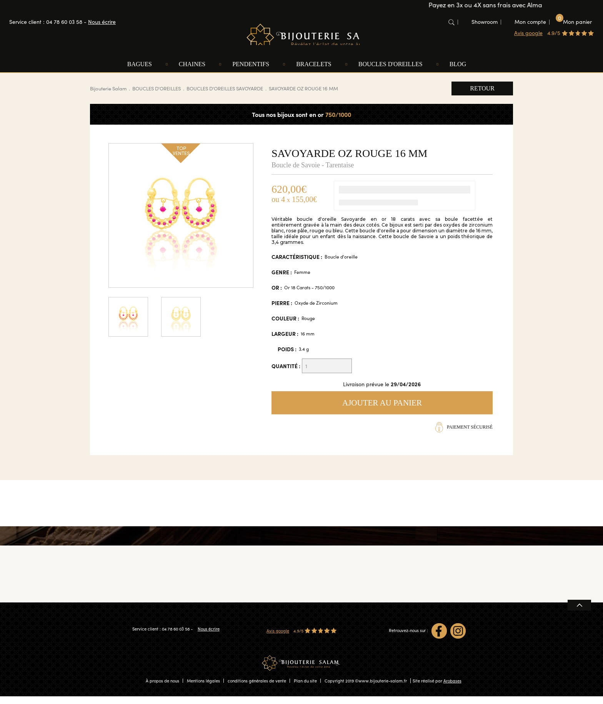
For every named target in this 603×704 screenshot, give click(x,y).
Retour (482, 95)
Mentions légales (203, 688)
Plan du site (305, 688)
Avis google (528, 33)
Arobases (452, 688)
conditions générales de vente (257, 688)
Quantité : (286, 373)
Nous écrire (102, 21)
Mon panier (574, 21)
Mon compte (530, 21)
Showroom (484, 21)
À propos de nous (162, 688)
